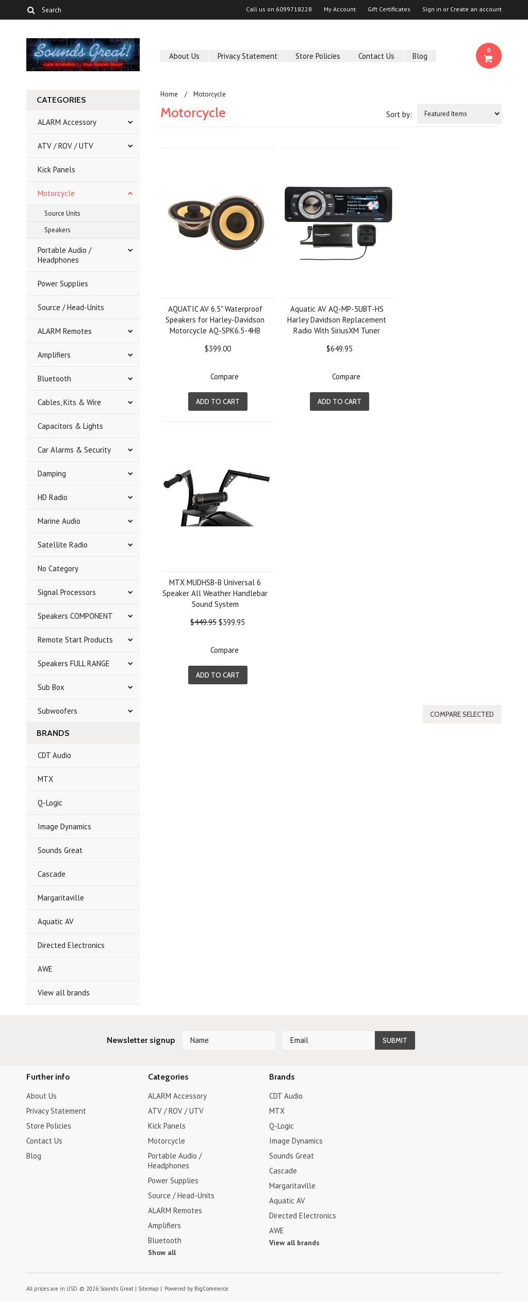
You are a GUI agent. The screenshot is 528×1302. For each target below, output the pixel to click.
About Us (184, 56)
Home (169, 94)
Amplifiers (54, 355)
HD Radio (53, 497)
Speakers (57, 230)
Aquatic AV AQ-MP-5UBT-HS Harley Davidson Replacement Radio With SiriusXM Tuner (336, 319)
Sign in (431, 9)
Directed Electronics (71, 945)
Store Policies (317, 56)
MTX (45, 779)
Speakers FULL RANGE (74, 663)
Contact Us (376, 56)
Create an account (476, 9)
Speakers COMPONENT (75, 616)
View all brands (64, 993)
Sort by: (399, 114)
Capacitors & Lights (70, 426)
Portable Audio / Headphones (64, 255)
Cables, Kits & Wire (69, 402)
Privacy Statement (247, 56)
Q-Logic (50, 803)
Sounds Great (60, 850)
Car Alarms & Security (74, 450)
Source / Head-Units (71, 307)
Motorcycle (56, 193)
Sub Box (51, 687)
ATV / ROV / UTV (65, 146)
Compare (224, 376)
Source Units (62, 213)
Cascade (51, 874)
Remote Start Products (75, 640)
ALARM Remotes (65, 331)
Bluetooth (54, 378)
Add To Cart (218, 401)
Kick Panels (56, 169)
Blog (419, 56)
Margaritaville (61, 898)
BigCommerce (211, 1288)
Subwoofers (57, 711)
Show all (162, 1252)
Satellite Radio (63, 545)
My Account (340, 9)
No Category (58, 568)
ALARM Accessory (67, 122)
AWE (45, 969)
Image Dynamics (64, 826)
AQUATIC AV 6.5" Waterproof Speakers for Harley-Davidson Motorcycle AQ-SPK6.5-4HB (215, 319)
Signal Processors (67, 592)
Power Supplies (63, 283)
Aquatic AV (56, 921)
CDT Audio (54, 755)
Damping (52, 473)
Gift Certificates (389, 9)
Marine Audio (59, 521)
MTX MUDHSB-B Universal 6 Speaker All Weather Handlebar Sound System (215, 593)
